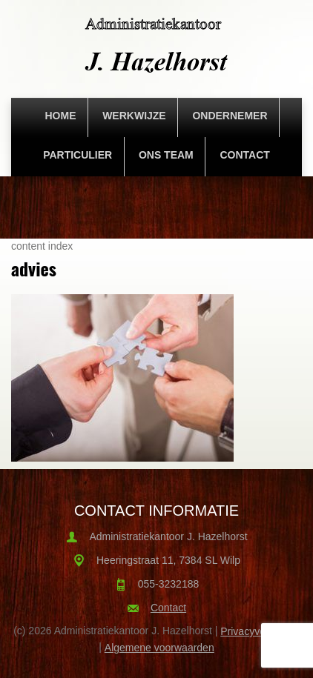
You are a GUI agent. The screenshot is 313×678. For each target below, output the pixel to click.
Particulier (77, 155)
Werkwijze (134, 116)
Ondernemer (229, 116)
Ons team (166, 155)
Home (60, 116)
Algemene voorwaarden (159, 648)
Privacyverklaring (260, 631)
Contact (244, 155)
